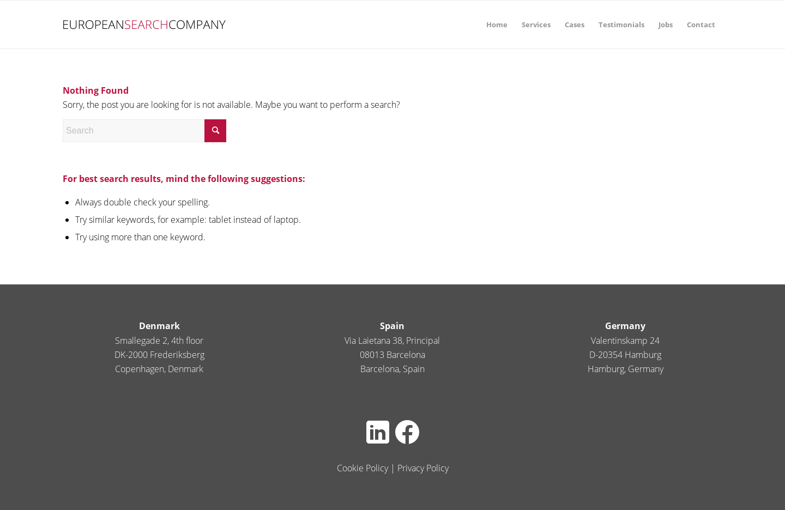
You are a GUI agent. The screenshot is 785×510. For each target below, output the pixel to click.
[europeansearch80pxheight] (144, 24)
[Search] (144, 130)
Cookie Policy (362, 468)
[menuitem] (497, 24)
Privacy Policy (423, 468)
